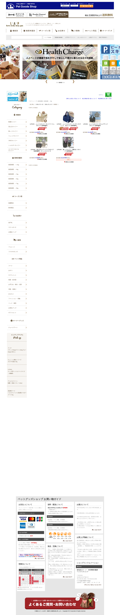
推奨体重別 (40, 101)
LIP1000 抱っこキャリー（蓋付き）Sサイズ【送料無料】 (69, 150)
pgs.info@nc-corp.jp (85, 580)
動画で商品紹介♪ (103, 37)
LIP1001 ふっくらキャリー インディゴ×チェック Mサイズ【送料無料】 (69, 124)
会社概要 (92, 3)
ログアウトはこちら (66, 7)
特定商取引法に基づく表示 (105, 98)
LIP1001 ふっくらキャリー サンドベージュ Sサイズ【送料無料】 (43, 124)
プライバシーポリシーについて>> (92, 585)
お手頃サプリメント (70, 37)
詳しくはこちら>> (39, 558)
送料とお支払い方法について (73, 98)
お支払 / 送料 (64, 3)
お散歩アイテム (93, 37)
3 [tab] (63, 82)
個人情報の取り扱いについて (89, 98)
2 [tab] (60, 82)
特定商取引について (83, 3)
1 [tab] (57, 82)
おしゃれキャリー (82, 37)
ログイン (101, 94)
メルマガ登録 (73, 3)
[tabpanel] (60, 61)
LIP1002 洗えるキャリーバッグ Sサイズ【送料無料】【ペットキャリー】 (42, 150)
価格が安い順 (39, 104)
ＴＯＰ (30, 101)
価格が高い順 (48, 104)
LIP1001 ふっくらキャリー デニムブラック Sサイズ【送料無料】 (96, 124)
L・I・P (35, 101)
